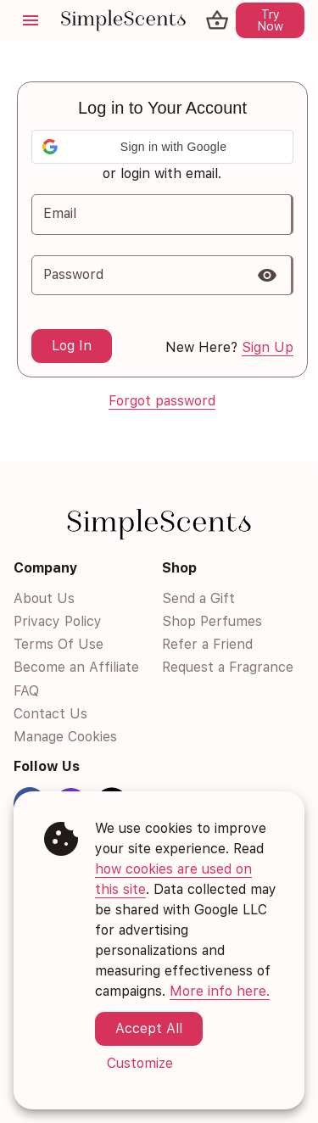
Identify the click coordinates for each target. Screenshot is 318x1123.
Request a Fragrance (227, 668)
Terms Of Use (58, 644)
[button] (162, 147)
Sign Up (267, 347)
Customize (140, 1063)
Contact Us (50, 714)
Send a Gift (198, 598)
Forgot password (162, 401)
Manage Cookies (65, 737)
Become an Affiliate (76, 668)
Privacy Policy (58, 621)
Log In (72, 346)
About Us (44, 598)
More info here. (220, 991)
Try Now (270, 20)
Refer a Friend (207, 644)
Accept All (148, 1028)
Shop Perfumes (212, 621)
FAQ (26, 691)
